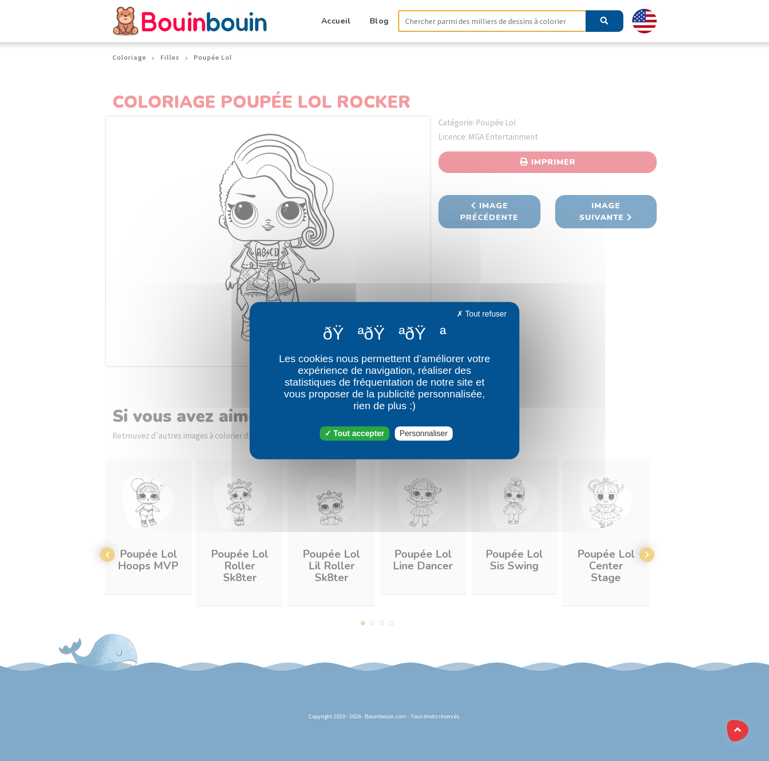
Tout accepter (354, 433)
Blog (379, 20)
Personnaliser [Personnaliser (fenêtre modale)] (424, 433)
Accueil (336, 20)
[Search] (492, 21)
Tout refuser (482, 314)
